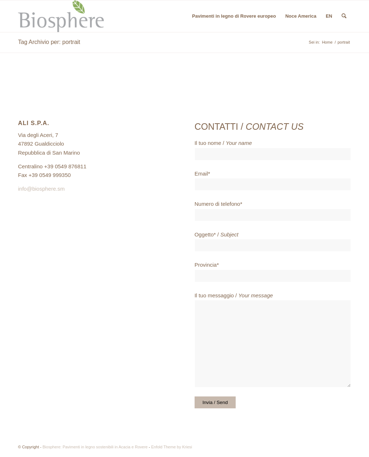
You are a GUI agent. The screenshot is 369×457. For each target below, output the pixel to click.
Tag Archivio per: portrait (49, 42)
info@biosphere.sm (41, 189)
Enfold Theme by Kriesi (171, 447)
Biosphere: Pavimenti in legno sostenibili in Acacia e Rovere (95, 447)
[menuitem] (234, 16)
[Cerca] (344, 16)
